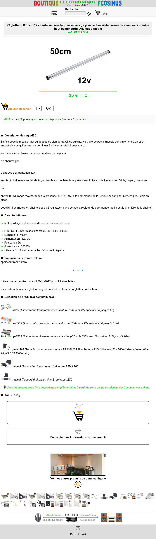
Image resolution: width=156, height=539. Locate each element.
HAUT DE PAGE (78, 531)
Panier (101, 13)
